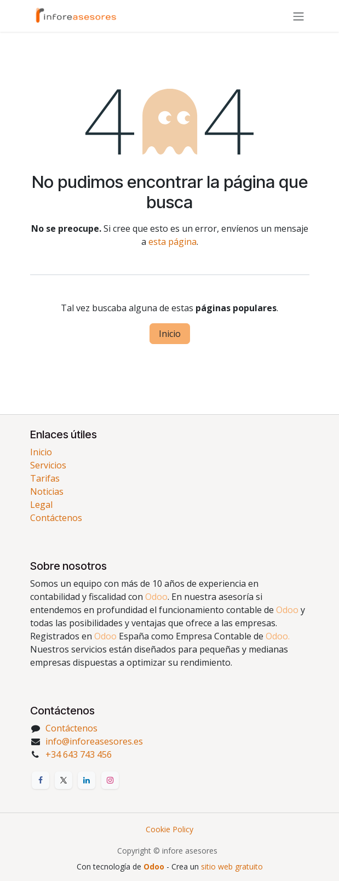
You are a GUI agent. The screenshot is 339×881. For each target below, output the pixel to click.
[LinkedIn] (86, 780)
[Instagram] (110, 780)
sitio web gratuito (232, 866)
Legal (41, 505)
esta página (172, 242)
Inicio (170, 334)
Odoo (154, 866)
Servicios (48, 465)
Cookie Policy (169, 829)
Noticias (47, 491)
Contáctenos (56, 518)
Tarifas (45, 478)
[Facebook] (40, 780)
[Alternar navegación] (298, 15)
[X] (63, 780)
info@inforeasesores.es (94, 741)
